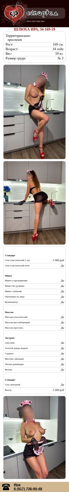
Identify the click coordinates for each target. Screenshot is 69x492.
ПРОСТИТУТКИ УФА (36, 21)
